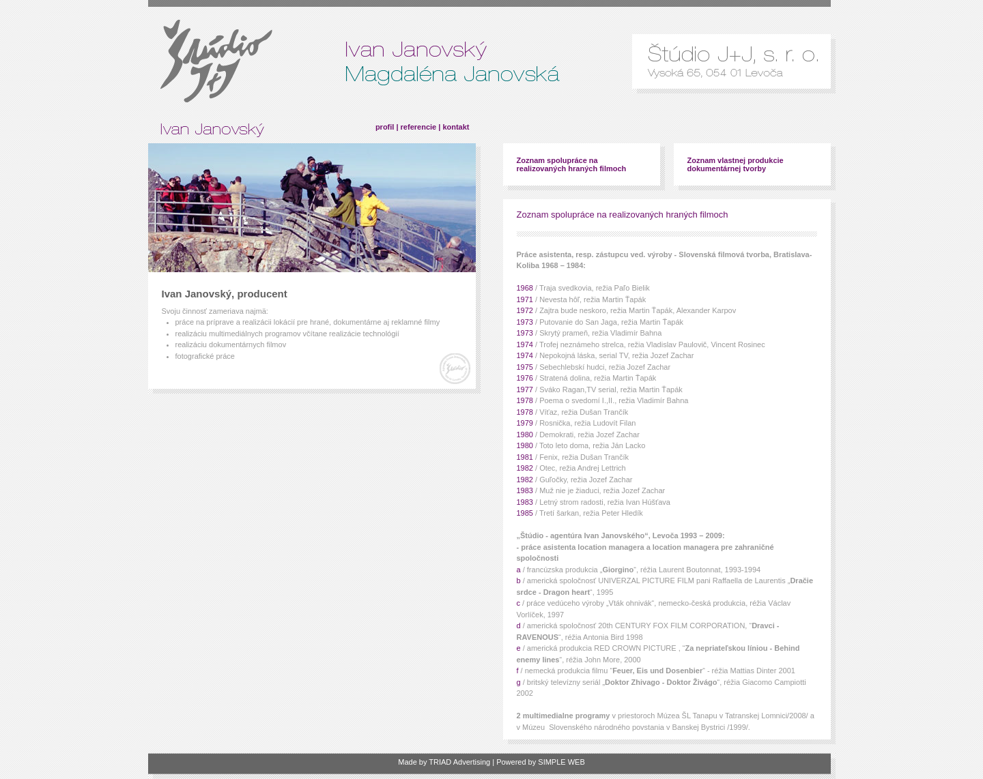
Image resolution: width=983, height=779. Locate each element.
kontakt (455, 127)
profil (385, 127)
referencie (419, 127)
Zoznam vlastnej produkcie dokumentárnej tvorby (735, 164)
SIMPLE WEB (561, 762)
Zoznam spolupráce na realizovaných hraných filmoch (572, 164)
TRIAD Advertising (459, 762)
